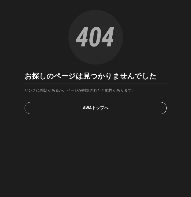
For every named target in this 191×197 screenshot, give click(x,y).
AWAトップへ (95, 107)
